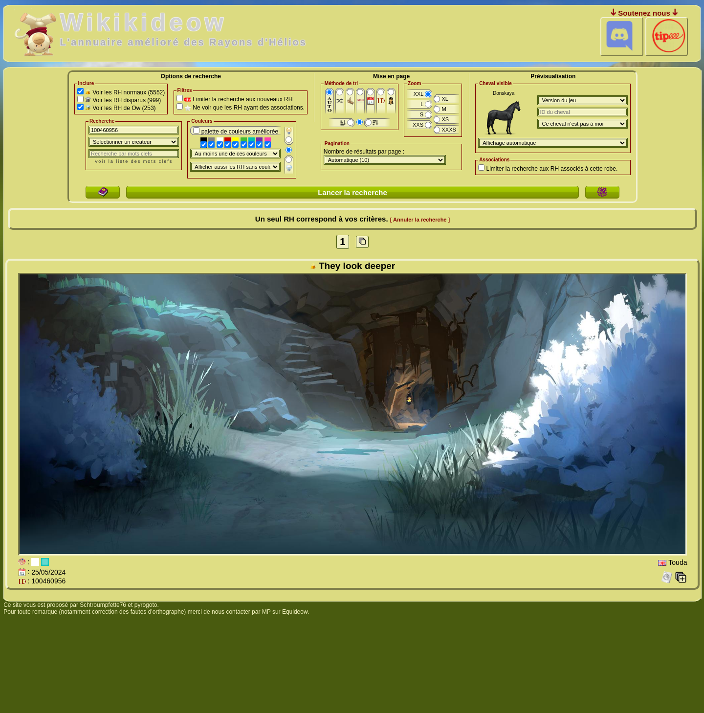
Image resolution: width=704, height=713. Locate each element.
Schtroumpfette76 (103, 605)
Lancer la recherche (352, 192)
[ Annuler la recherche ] (420, 220)
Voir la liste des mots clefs (134, 161)
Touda (677, 563)
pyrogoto (145, 605)
